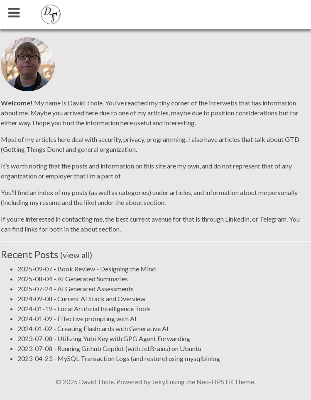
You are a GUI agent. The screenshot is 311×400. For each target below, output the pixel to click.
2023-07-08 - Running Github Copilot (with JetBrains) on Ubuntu (109, 348)
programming (166, 139)
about (133, 202)
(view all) (76, 255)
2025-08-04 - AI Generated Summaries (72, 279)
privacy (133, 139)
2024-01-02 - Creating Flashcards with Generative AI (93, 328)
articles (180, 192)
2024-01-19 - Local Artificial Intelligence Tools (84, 308)
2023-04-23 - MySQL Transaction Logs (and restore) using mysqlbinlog (118, 358)
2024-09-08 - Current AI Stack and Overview (81, 298)
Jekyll (160, 381)
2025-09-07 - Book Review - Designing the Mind (86, 269)
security (109, 139)
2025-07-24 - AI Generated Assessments (75, 289)
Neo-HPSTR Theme (225, 381)
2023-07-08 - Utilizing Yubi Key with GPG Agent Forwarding (103, 338)
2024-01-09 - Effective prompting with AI (77, 318)
